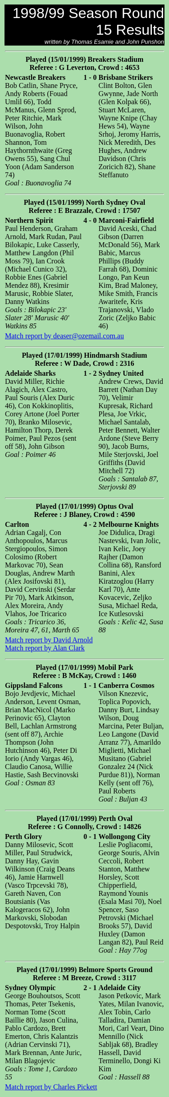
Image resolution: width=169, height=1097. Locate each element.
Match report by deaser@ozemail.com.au (64, 336)
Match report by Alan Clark (45, 648)
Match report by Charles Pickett (51, 1087)
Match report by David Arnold (49, 640)
